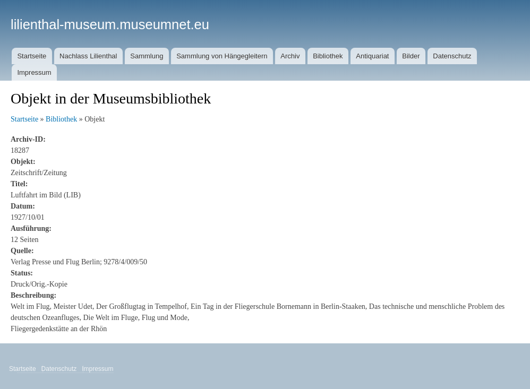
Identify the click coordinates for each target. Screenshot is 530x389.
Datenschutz (452, 56)
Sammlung (146, 56)
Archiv (290, 56)
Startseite (31, 56)
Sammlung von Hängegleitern (221, 56)
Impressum (34, 72)
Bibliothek (328, 56)
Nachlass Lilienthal (88, 56)
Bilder (411, 56)
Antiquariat (372, 56)
